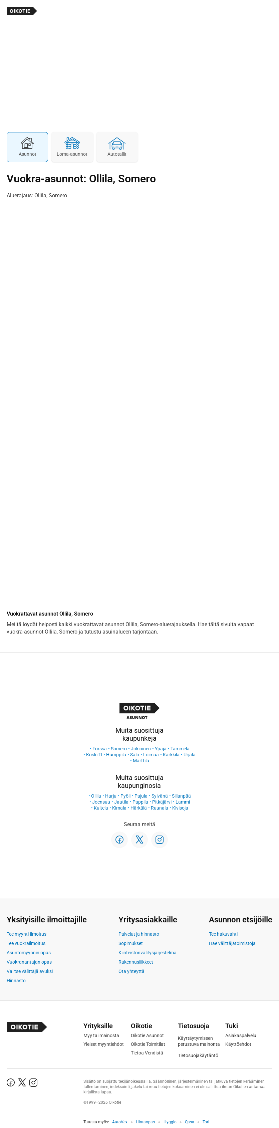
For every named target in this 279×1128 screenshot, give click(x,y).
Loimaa (151, 754)
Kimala (119, 808)
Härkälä (138, 808)
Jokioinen (141, 748)
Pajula (141, 796)
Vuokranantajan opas (29, 962)
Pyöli (125, 796)
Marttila (141, 760)
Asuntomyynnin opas (29, 952)
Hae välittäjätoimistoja (232, 943)
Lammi (183, 802)
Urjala (190, 754)
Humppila (116, 754)
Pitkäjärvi (162, 802)
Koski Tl (94, 754)
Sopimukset (130, 943)
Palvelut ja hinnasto (138, 934)
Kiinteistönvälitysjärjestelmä (147, 952)
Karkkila (171, 754)
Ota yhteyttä (131, 971)
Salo (134, 754)
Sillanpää (181, 796)
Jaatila (121, 802)
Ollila (96, 796)
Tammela (180, 748)
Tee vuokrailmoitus (26, 943)
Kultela (101, 808)
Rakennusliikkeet (135, 962)
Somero (119, 748)
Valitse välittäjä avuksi (30, 971)
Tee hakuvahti (223, 934)
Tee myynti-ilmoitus (26, 934)
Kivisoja (180, 808)
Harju (110, 796)
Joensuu (101, 802)
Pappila (140, 802)
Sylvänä (160, 796)
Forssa (99, 748)
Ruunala (159, 808)
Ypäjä (161, 748)
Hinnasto (16, 980)
